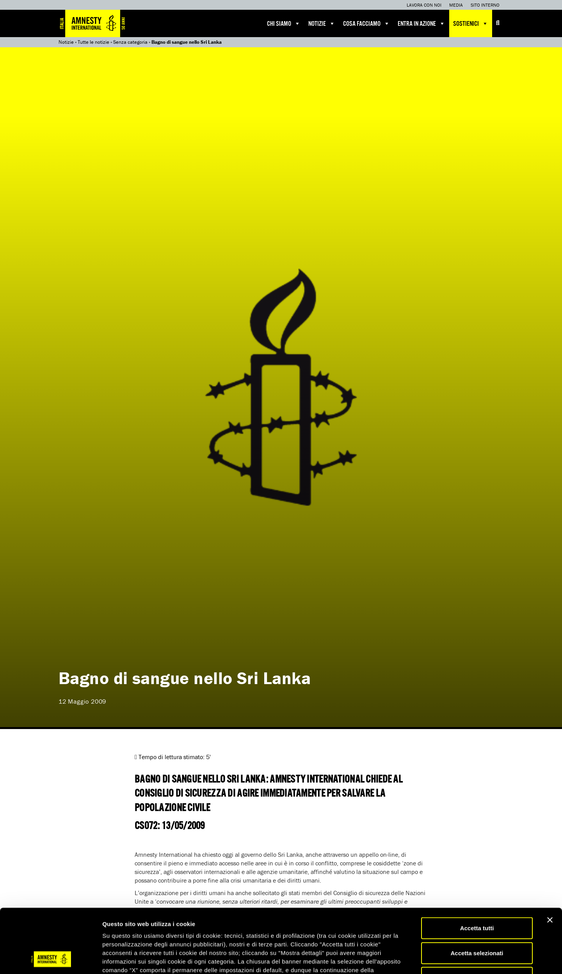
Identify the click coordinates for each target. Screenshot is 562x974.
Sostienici (470, 23)
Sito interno (485, 5)
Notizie (321, 23)
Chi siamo (284, 23)
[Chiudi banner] (550, 860)
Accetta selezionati (476, 893)
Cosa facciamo (366, 23)
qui (124, 927)
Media (456, 5)
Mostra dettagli (410, 958)
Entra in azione (421, 23)
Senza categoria (130, 42)
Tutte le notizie (93, 42)
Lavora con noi (424, 5)
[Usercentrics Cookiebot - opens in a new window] (50, 959)
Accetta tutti (477, 868)
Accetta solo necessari (477, 917)
